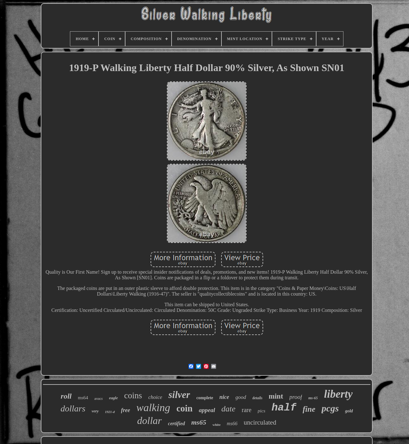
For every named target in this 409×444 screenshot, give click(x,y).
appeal (207, 410)
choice (155, 397)
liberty (338, 394)
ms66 (232, 423)
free (125, 410)
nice (224, 397)
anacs (98, 398)
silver (179, 394)
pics (261, 410)
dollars (73, 408)
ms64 (83, 397)
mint (276, 396)
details (257, 398)
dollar (149, 420)
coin (184, 408)
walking (153, 407)
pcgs (330, 408)
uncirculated (260, 422)
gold (349, 411)
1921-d (110, 412)
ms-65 (313, 398)
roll (66, 396)
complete (204, 397)
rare (246, 409)
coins (133, 395)
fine (309, 409)
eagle (113, 397)
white (216, 424)
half (284, 408)
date (228, 408)
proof (295, 397)
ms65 (198, 422)
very (95, 411)
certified (176, 423)
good (241, 397)
